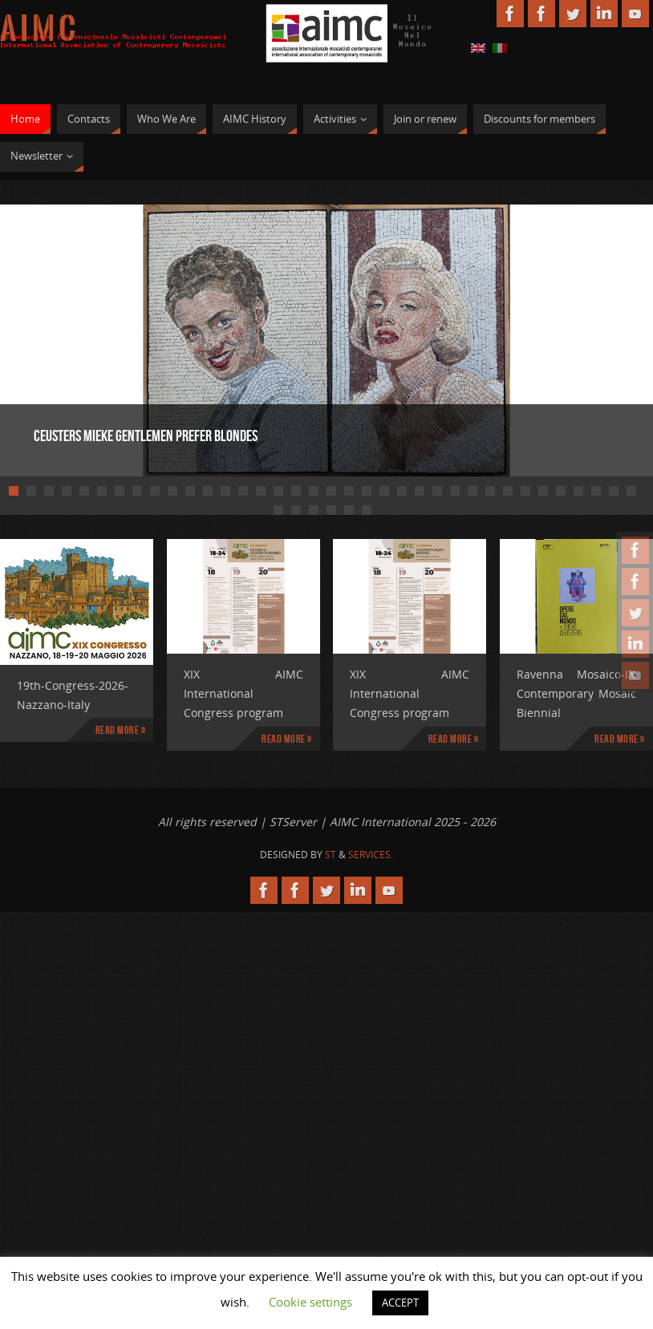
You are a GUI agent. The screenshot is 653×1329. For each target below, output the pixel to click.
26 (455, 491)
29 (508, 491)
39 (313, 510)
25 (437, 491)
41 (349, 510)
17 (296, 491)
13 (225, 491)
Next (585, 338)
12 (208, 491)
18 (313, 491)
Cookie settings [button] (310, 1302)
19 (331, 491)
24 (419, 491)
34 (596, 491)
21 (366, 491)
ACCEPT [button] (400, 1302)
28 (490, 491)
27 (472, 491)
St (330, 854)
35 (614, 491)
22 (384, 491)
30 (525, 491)
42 (366, 510)
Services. (370, 854)
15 (261, 491)
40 (331, 510)
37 (278, 510)
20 (349, 491)
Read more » (120, 729)
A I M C (37, 29)
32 (561, 491)
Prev (68, 338)
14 (243, 491)
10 (172, 491)
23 (402, 491)
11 (190, 491)
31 (543, 491)
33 (578, 491)
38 (296, 510)
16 (278, 491)
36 (631, 491)
